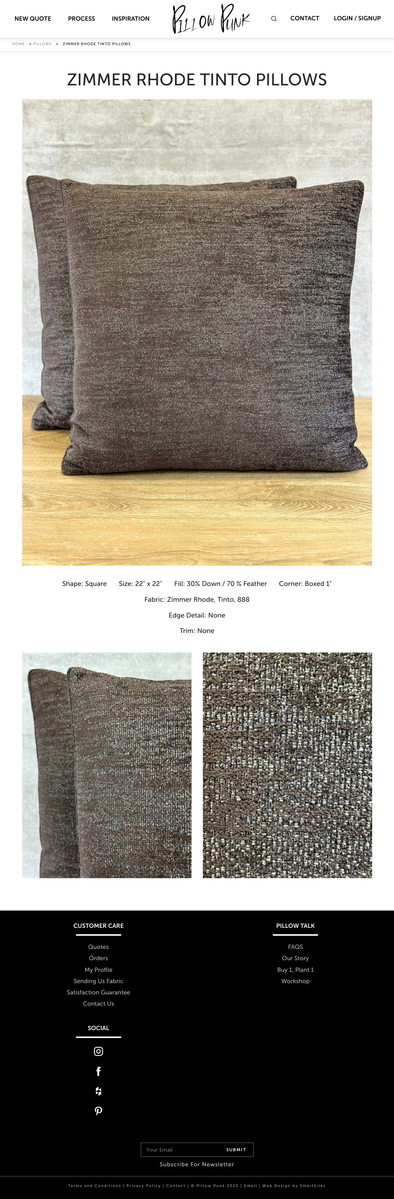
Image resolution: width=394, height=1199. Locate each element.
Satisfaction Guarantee (98, 992)
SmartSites (313, 1186)
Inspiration (131, 19)
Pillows (42, 45)
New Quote (32, 19)
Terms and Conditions (94, 1186)
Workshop (295, 981)
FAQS (295, 947)
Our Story (295, 958)
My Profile (99, 970)
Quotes (98, 947)
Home (18, 45)
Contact (305, 18)
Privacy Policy (143, 1186)
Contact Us (98, 1004)
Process (81, 19)
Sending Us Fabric (98, 981)
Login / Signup (357, 18)
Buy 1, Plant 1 (295, 970)
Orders (98, 958)
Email (250, 1186)
